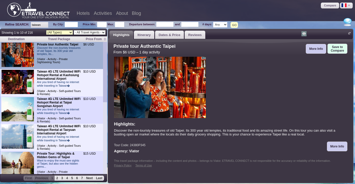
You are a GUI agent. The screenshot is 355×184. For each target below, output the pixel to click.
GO (234, 25)
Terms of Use (143, 165)
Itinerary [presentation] (144, 35)
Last (99, 178)
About (122, 13)
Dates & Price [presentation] (169, 35)
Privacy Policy (122, 165)
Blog (136, 13)
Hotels (83, 13)
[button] (330, 5)
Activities (103, 13)
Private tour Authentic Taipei (57, 44)
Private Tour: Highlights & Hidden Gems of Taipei (55, 155)
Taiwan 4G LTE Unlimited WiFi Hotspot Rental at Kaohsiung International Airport (59, 75)
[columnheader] (96, 39)
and (177, 24)
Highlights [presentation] (121, 35)
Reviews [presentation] (195, 35)
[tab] (121, 35)
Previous (41, 178)
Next (89, 178)
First (28, 178)
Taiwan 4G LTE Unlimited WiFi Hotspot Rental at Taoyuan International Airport (59, 129)
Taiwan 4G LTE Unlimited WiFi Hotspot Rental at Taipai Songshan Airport (59, 102)
